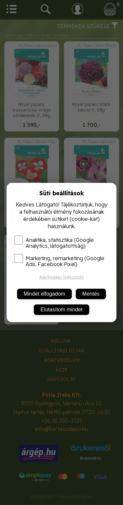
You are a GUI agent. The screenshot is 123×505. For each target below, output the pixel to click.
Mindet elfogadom (44, 294)
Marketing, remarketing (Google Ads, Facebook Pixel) (59, 261)
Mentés (90, 294)
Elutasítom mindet (61, 309)
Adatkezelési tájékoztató (61, 277)
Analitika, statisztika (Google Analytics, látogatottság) (54, 243)
